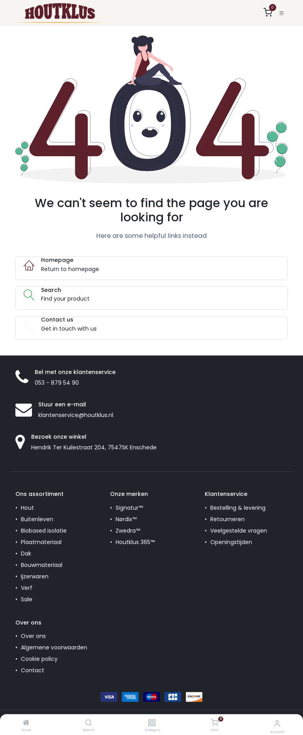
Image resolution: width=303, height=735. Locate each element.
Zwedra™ (128, 531)
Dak (26, 553)
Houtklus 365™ (135, 542)
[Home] (26, 723)
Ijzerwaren (35, 576)
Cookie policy (39, 659)
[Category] (151, 723)
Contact (32, 670)
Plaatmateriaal (41, 542)
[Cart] (214, 723)
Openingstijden (231, 542)
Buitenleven (37, 519)
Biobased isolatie (44, 531)
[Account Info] (277, 723)
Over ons (33, 636)
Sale (26, 599)
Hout (27, 508)
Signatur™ (129, 508)
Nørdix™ (126, 519)
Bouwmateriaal (41, 565)
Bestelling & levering (238, 508)
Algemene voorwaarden (54, 647)
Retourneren (227, 519)
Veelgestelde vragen (238, 531)
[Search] (88, 723)
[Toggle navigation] (281, 13)
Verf (26, 588)
